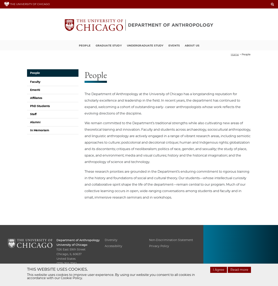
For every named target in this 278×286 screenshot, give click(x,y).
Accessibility (113, 246)
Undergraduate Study (145, 45)
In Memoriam (39, 130)
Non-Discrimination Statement (171, 240)
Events (174, 45)
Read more (239, 270)
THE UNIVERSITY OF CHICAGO (27, 4)
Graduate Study (109, 45)
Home (235, 54)
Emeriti (35, 90)
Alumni (35, 122)
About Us (192, 45)
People (85, 45)
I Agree (218, 270)
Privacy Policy (159, 246)
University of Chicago (71, 245)
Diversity (111, 240)
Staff (33, 114)
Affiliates (36, 98)
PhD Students (40, 106)
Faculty (35, 82)
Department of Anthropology (78, 240)
